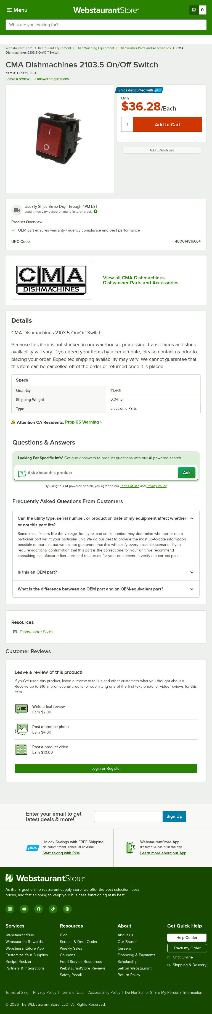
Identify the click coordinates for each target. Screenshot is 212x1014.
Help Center (186, 937)
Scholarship (127, 962)
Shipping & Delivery (186, 965)
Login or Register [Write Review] (106, 768)
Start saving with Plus (61, 853)
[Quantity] (127, 124)
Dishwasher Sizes (53, 631)
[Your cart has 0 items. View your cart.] (197, 10)
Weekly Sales (71, 948)
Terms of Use (129, 486)
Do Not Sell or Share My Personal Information (163, 993)
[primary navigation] (17, 10)
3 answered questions (51, 79)
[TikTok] (53, 909)
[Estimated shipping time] (95, 211)
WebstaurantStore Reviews (83, 968)
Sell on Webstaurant (135, 968)
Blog (64, 935)
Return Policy (129, 975)
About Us (126, 935)
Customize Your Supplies (27, 955)
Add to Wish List (162, 150)
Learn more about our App (163, 853)
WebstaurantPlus (20, 935)
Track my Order (187, 948)
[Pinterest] (67, 909)
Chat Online (180, 957)
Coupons (67, 955)
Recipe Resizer (18, 962)
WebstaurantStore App (25, 948)
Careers (124, 948)
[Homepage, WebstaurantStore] (106, 10)
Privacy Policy (157, 486)
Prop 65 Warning (82, 422)
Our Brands (127, 942)
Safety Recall (71, 975)
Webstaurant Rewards (24, 942)
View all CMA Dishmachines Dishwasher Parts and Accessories (140, 280)
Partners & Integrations (25, 968)
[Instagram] (10, 909)
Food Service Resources (81, 962)
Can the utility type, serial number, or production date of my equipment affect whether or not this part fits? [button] (102, 521)
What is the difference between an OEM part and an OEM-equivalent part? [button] (90, 589)
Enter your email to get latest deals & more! (53, 816)
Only (125, 98)
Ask (186, 472)
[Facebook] (38, 909)
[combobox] (106, 24)
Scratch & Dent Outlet (78, 942)
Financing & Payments (136, 955)
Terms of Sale (17, 993)
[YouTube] (24, 909)
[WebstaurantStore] (75, 878)
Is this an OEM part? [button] (37, 572)
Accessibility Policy (104, 993)
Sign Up (174, 816)
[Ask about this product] (106, 472)
